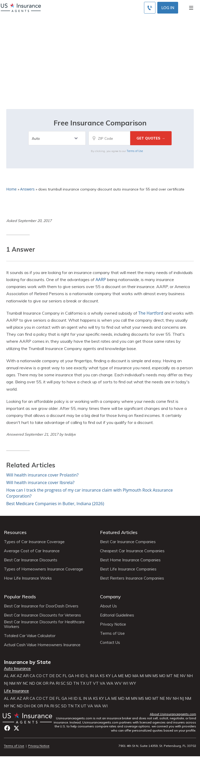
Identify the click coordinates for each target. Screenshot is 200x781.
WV (118, 683)
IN (92, 676)
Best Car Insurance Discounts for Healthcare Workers (44, 624)
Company (110, 597)
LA (114, 676)
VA (102, 683)
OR (45, 683)
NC (25, 683)
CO (39, 676)
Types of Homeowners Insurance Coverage (43, 569)
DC (58, 676)
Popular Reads (20, 597)
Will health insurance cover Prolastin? (42, 475)
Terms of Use (135, 151)
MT (169, 676)
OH (27, 706)
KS (102, 676)
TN (76, 683)
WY (132, 683)
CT (45, 676)
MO (162, 676)
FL (65, 676)
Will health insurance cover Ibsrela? (40, 482)
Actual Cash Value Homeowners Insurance (42, 645)
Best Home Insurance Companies (130, 560)
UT (89, 683)
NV (183, 676)
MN (148, 676)
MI (142, 676)
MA (135, 676)
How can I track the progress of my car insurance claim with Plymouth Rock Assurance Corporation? (89, 493)
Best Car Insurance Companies (128, 541)
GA (71, 676)
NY (19, 683)
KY (108, 676)
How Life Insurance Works (28, 578)
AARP (101, 279)
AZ (19, 676)
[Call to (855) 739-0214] (149, 8)
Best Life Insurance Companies (128, 569)
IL (87, 676)
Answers (27, 189)
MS (155, 676)
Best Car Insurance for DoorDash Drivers (41, 606)
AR (26, 676)
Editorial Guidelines (117, 615)
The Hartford (150, 313)
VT (96, 683)
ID (82, 676)
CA (32, 676)
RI (58, 683)
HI (77, 676)
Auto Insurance (17, 668)
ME (121, 676)
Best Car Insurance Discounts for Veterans (42, 615)
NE (176, 676)
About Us (108, 606)
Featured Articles (119, 532)
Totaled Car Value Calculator (29, 635)
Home (11, 189)
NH (190, 676)
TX (82, 683)
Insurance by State (27, 662)
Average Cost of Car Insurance (32, 551)
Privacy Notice (113, 624)
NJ (6, 683)
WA (109, 683)
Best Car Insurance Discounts (30, 560)
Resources (15, 532)
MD (128, 676)
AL (6, 676)
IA (97, 676)
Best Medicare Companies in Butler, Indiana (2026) (55, 503)
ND (32, 683)
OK (39, 683)
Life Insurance (16, 691)
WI (125, 683)
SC (63, 683)
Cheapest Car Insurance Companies (132, 551)
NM (12, 683)
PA (52, 683)
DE (52, 676)
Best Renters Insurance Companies (132, 578)
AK (13, 676)
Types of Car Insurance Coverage (34, 541)
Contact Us (110, 642)
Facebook (7, 728)
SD (69, 683)
